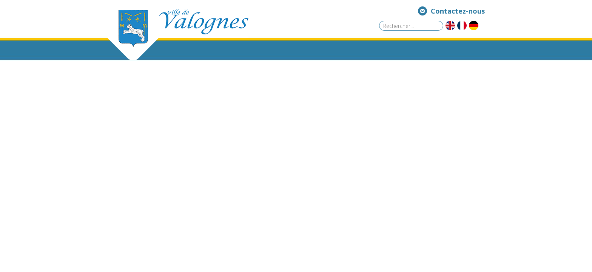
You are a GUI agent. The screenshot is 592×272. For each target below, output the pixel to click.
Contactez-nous (458, 10)
